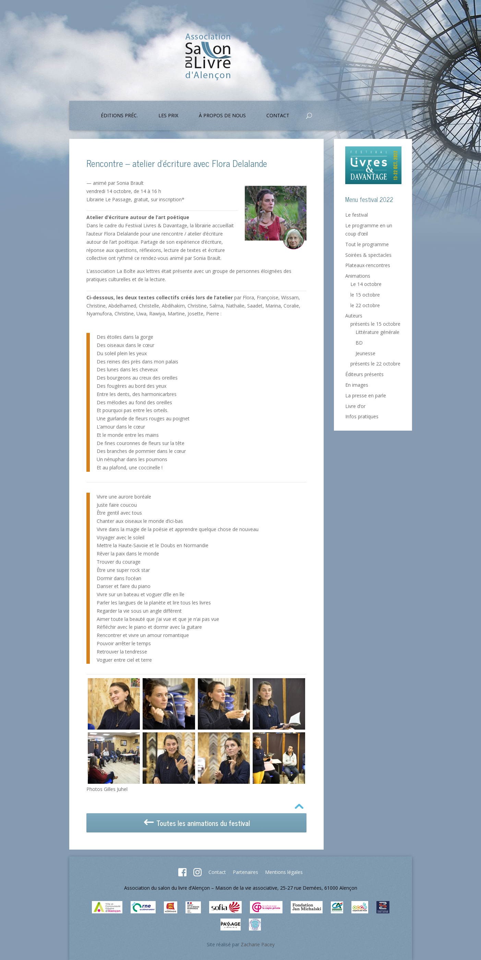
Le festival (356, 215)
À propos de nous (222, 116)
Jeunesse (365, 353)
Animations (357, 276)
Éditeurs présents (364, 374)
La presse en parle (365, 395)
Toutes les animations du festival (196, 823)
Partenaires (245, 872)
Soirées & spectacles (368, 255)
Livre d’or (355, 406)
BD (359, 342)
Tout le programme (367, 244)
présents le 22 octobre (375, 363)
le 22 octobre (365, 305)
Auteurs (353, 315)
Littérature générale (377, 332)
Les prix (168, 116)
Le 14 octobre (366, 284)
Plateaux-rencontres (367, 265)
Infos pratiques (361, 416)
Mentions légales (284, 872)
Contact (277, 116)
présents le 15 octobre (375, 324)
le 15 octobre (365, 294)
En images (356, 385)
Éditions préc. (119, 116)
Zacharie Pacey (258, 944)
